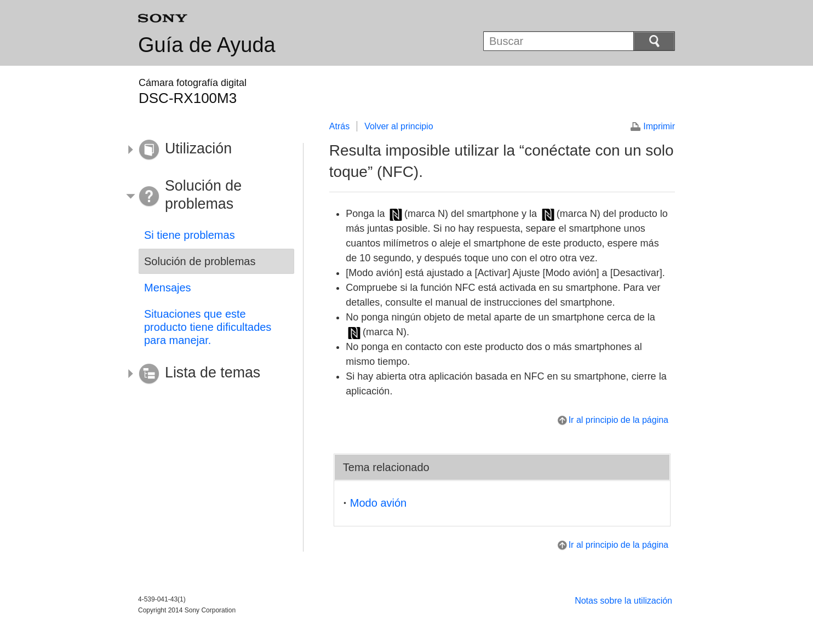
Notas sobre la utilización (623, 600)
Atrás (339, 126)
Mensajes (167, 288)
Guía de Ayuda (207, 45)
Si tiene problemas (189, 235)
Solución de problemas (199, 261)
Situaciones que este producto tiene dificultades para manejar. (207, 327)
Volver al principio (398, 126)
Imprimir (659, 126)
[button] (208, 150)
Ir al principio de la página (618, 420)
